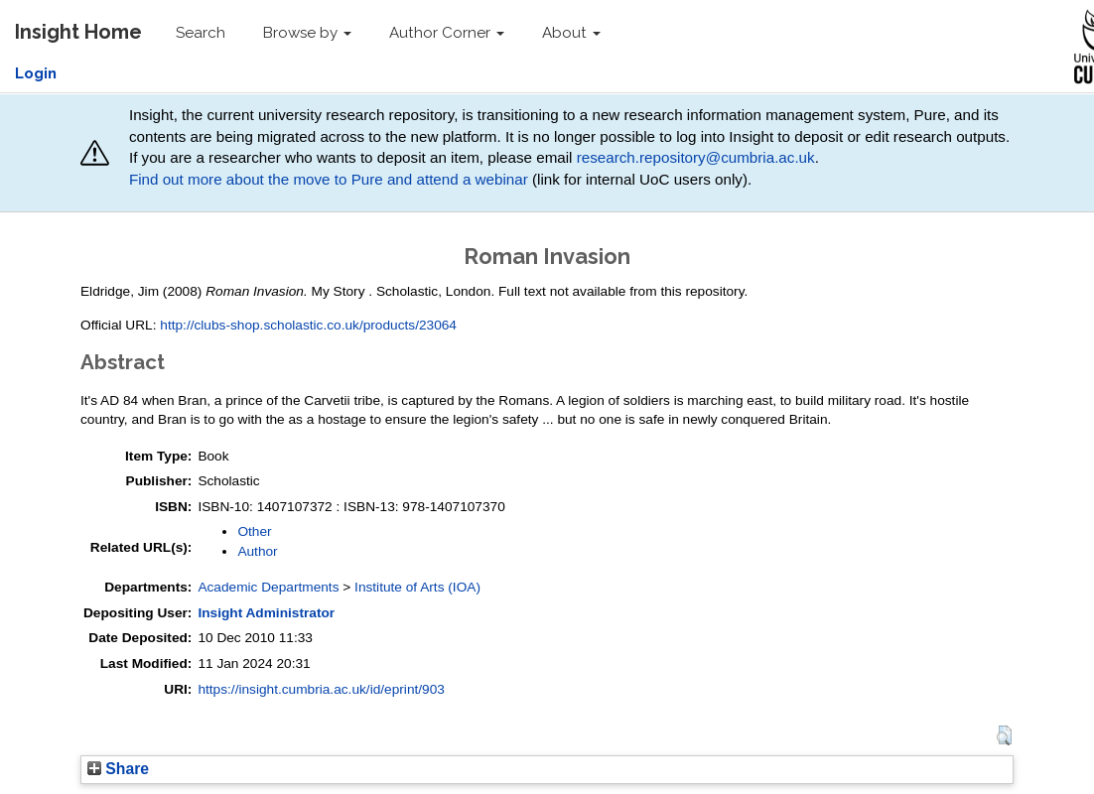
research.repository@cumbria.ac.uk (696, 157)
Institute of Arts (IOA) (417, 587)
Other (254, 531)
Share (118, 768)
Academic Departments (268, 587)
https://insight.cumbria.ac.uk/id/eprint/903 (321, 689)
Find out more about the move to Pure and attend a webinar (328, 179)
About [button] (571, 33)
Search (200, 33)
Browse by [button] (307, 33)
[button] (1004, 735)
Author (257, 551)
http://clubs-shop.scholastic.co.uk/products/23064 (308, 325)
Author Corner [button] (446, 33)
